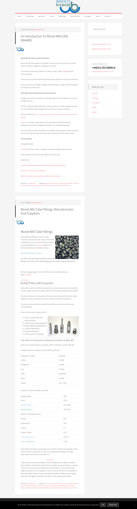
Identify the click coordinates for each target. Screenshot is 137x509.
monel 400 (54, 183)
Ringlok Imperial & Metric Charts (103, 49)
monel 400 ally (34, 485)
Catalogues (96, 98)
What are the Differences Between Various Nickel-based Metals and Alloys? (47, 165)
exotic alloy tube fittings (52, 483)
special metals (74, 488)
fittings (65, 71)
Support (95, 112)
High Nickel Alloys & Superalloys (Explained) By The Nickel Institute (44, 176)
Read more (113, 505)
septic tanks (40, 245)
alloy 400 (48, 183)
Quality (94, 107)
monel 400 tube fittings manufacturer (50, 185)
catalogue (28, 275)
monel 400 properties (30, 488)
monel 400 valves (65, 185)
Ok (103, 505)
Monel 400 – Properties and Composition (35, 171)
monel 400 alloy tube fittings (65, 183)
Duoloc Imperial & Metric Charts (103, 44)
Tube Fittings (25, 149)
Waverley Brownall (68, 6)
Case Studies (96, 103)
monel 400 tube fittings (34, 185)
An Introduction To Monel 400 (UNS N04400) (44, 38)
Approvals (95, 93)
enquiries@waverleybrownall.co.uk (104, 71)
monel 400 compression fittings (47, 485)
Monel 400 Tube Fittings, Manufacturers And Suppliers (47, 211)
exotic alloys (62, 483)
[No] (135, 505)
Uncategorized (32, 183)
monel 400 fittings (61, 485)
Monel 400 (24, 122)
